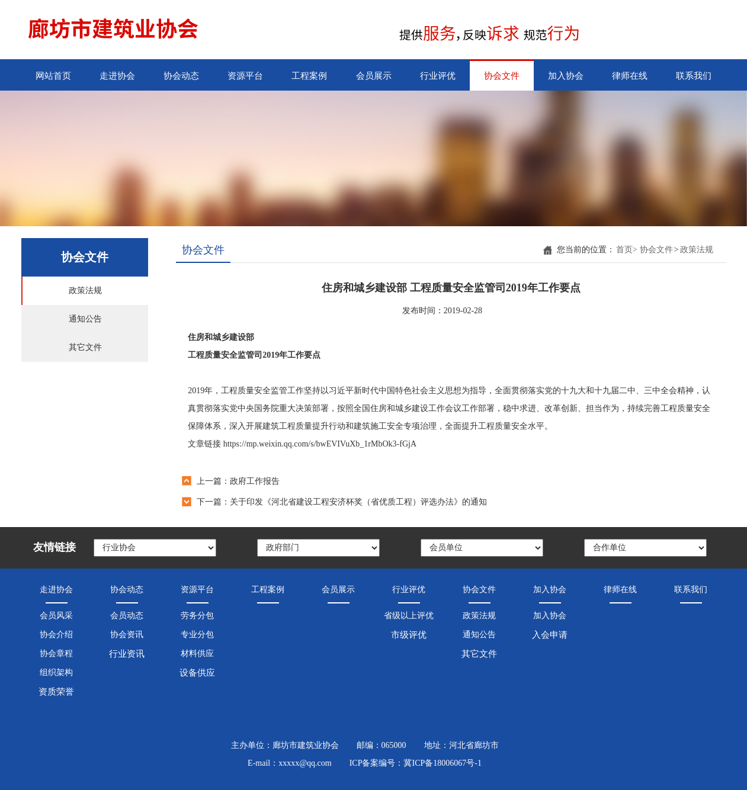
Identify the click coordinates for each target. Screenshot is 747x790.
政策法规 (85, 290)
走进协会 (117, 76)
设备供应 (197, 672)
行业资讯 (127, 654)
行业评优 (438, 76)
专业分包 (197, 634)
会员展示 (374, 76)
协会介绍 (56, 634)
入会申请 (550, 635)
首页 (626, 249)
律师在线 (629, 76)
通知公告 (85, 318)
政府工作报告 (255, 481)
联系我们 (693, 76)
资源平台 (245, 76)
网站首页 (53, 76)
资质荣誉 (56, 691)
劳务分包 (197, 615)
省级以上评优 (409, 615)
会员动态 (126, 615)
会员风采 (56, 615)
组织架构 (56, 672)
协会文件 (502, 76)
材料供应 (197, 653)
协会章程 (56, 653)
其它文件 (85, 347)
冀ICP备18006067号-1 (442, 763)
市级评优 (409, 635)
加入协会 (566, 76)
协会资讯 (126, 634)
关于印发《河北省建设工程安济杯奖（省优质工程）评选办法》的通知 (358, 501)
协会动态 (181, 76)
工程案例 (309, 76)
